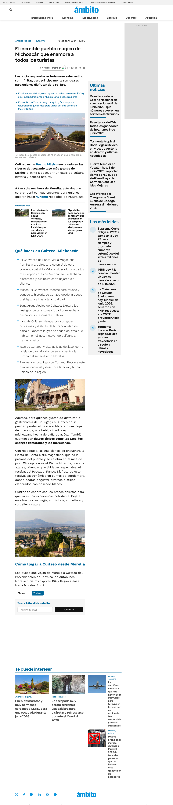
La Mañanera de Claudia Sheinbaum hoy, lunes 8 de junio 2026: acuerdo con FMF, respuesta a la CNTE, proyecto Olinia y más (108, 305)
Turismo (37, 593)
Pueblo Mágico (47, 164)
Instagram (31, 794)
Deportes (131, 17)
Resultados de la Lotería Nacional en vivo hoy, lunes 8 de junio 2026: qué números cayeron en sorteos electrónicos (104, 105)
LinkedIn (39, 794)
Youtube (47, 794)
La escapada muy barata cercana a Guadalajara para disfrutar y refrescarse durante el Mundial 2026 (68, 710)
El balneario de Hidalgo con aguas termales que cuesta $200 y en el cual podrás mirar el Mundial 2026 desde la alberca (51, 95)
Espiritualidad (90, 17)
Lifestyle (112, 17)
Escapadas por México (75, 2)
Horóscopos (54, 2)
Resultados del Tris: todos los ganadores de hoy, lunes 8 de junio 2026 (104, 127)
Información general (42, 17)
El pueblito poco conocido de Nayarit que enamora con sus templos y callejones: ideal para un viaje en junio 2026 (76, 222)
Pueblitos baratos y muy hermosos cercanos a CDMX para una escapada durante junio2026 (31, 708)
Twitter (16, 794)
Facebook (24, 794)
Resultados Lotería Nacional (103, 2)
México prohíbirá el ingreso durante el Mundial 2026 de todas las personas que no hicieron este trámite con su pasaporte (114, 756)
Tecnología (25, 2)
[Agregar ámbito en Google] (53, 67)
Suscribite (69, 610)
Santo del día (127, 2)
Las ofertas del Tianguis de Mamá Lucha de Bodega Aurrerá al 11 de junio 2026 (104, 201)
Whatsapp (55, 794)
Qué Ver (39, 2)
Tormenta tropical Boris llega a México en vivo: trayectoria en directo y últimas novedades (104, 148)
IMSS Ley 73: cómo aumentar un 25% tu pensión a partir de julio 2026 (109, 277)
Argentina (151, 17)
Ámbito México (23, 41)
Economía (67, 17)
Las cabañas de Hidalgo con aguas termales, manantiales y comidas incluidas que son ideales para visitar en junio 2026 (39, 223)
